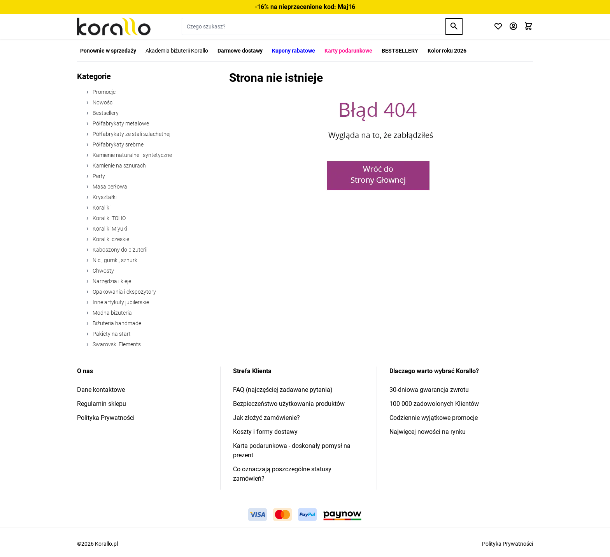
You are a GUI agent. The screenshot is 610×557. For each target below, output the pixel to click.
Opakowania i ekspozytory (123, 292)
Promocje (103, 92)
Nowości (102, 102)
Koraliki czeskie (110, 239)
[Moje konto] (513, 26)
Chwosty (102, 271)
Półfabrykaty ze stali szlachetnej (130, 134)
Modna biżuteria (111, 313)
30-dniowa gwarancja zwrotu (429, 389)
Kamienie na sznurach (118, 165)
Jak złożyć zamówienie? (266, 417)
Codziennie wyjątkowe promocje (433, 417)
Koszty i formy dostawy (265, 431)
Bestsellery (105, 113)
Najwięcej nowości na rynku (427, 431)
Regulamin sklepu (101, 403)
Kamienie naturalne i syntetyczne (131, 155)
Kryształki (104, 197)
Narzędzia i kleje (111, 281)
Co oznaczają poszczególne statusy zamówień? (282, 473)
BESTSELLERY (400, 51)
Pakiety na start (111, 334)
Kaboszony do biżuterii (119, 250)
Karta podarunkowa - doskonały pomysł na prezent (292, 450)
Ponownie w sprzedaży (108, 51)
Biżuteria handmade (116, 323)
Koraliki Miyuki (109, 229)
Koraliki (100, 207)
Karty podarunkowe (348, 51)
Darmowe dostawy (240, 51)
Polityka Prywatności (106, 417)
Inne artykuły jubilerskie (120, 302)
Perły (98, 176)
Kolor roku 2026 (447, 51)
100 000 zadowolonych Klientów (434, 403)
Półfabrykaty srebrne (117, 144)
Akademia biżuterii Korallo (176, 51)
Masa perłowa (109, 186)
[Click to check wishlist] (498, 26)
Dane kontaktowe (101, 389)
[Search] (454, 26)
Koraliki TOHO (108, 218)
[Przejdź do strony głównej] (114, 26)
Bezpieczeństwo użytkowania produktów (289, 403)
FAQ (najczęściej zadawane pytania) (283, 389)
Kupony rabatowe (293, 51)
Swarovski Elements (116, 344)
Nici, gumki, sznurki (114, 260)
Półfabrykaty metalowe (120, 123)
